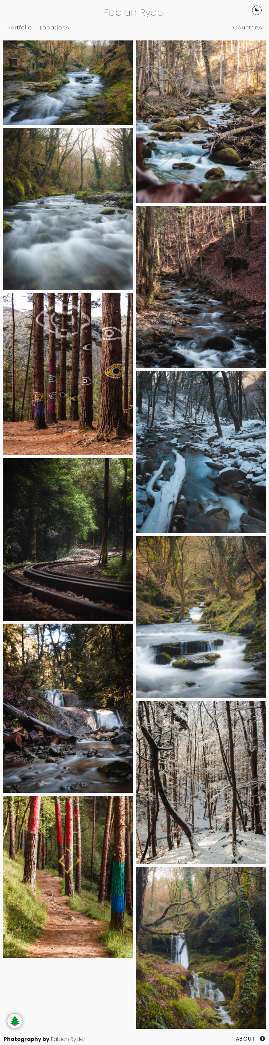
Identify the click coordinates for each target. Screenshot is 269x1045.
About (246, 1039)
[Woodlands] (68, 82)
